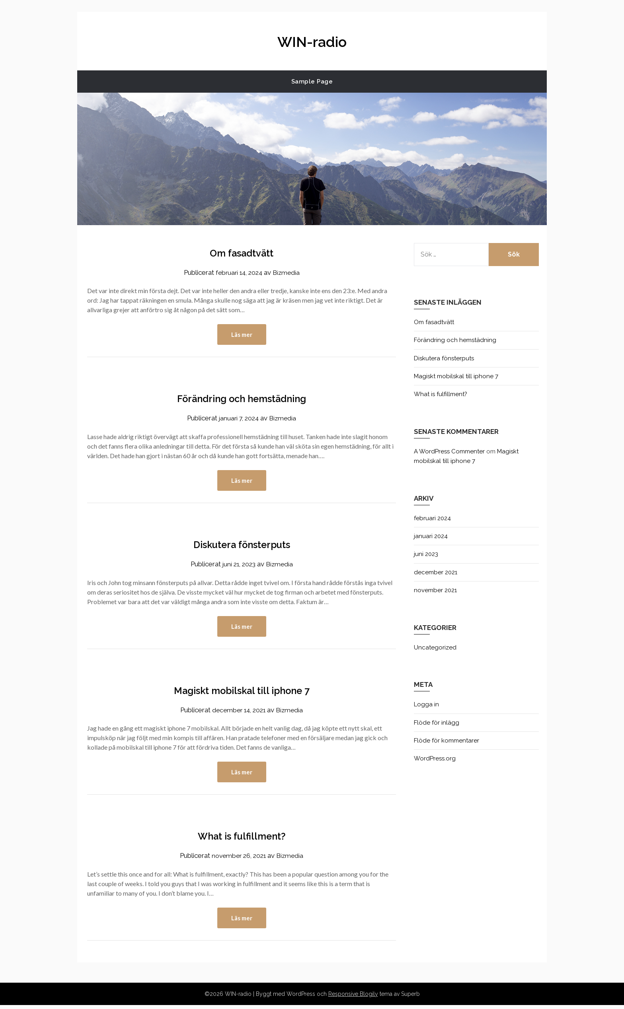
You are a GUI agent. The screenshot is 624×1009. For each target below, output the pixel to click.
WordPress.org (435, 758)
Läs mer (241, 334)
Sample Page (312, 81)
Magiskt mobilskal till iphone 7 (241, 692)
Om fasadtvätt (242, 252)
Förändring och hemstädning (241, 399)
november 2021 (435, 590)
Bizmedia (288, 272)
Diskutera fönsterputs (241, 545)
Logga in (426, 704)
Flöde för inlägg (436, 722)
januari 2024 (431, 536)
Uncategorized (435, 647)
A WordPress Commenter (449, 451)
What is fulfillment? (242, 839)
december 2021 (435, 572)
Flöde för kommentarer (446, 740)
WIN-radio (312, 40)
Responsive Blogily (353, 998)
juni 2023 (426, 554)
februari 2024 (432, 518)
